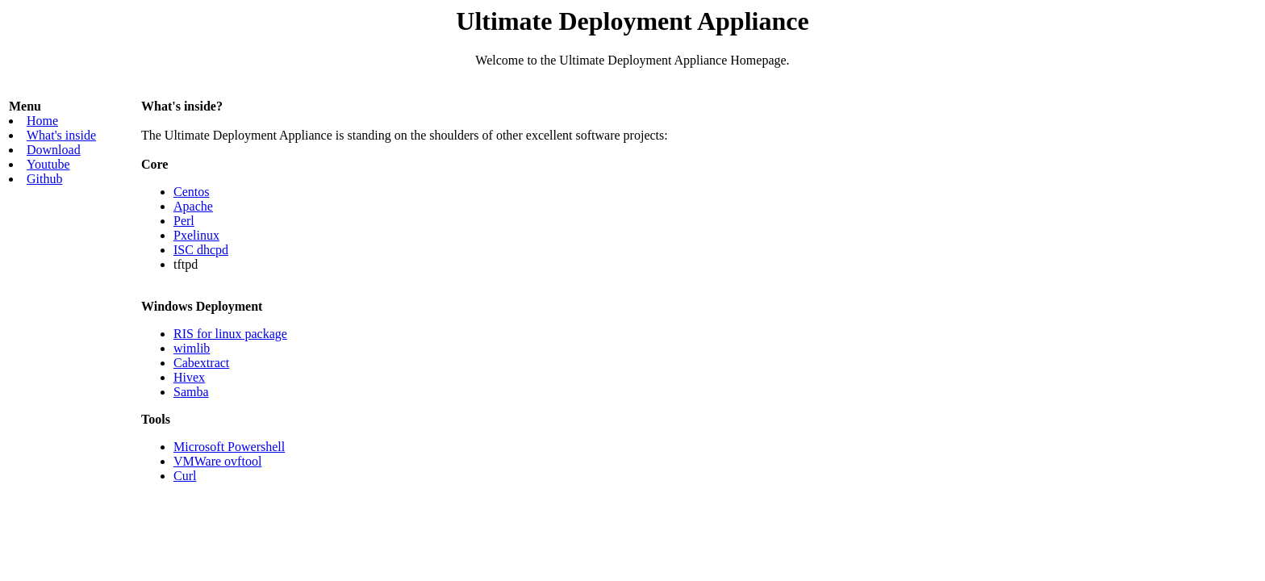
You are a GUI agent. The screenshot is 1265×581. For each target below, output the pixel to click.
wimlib (191, 348)
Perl (183, 221)
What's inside (61, 135)
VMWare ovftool (217, 461)
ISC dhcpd (200, 250)
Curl (184, 476)
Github (44, 179)
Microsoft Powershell (229, 447)
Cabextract (201, 363)
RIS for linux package (230, 334)
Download (54, 150)
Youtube (48, 164)
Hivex (189, 377)
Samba (191, 392)
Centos (191, 192)
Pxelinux (196, 235)
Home (42, 120)
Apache (193, 206)
